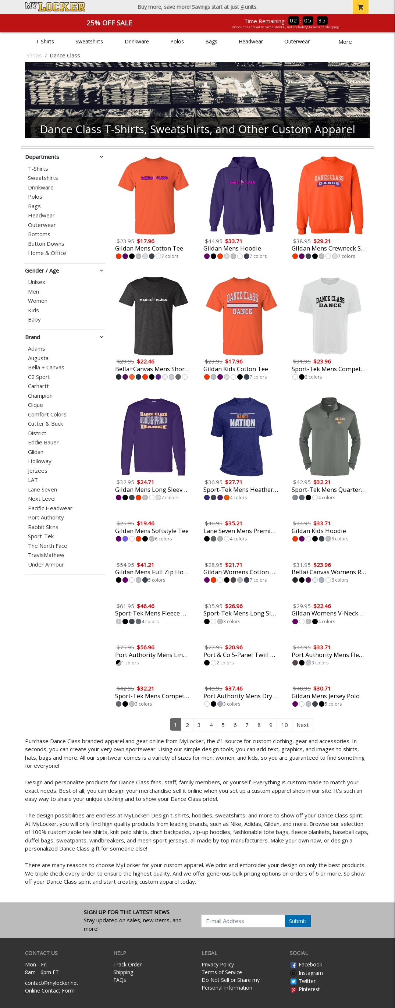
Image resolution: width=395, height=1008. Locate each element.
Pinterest (305, 989)
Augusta (38, 358)
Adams (36, 348)
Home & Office (47, 253)
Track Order (127, 964)
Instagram (306, 972)
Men (33, 291)
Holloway (39, 461)
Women (37, 301)
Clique (35, 405)
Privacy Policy (218, 964)
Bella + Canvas (46, 367)
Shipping (123, 972)
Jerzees (37, 471)
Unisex (36, 282)
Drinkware (137, 41)
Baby (34, 319)
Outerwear (297, 41)
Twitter (303, 980)
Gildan (35, 452)
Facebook (306, 964)
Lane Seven (42, 489)
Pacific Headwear (50, 508)
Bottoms (39, 234)
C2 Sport (39, 377)
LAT (33, 480)
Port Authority (46, 517)
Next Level (42, 499)
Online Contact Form (50, 990)
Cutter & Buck (45, 423)
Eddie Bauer (43, 442)
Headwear (251, 41)
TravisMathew (46, 555)
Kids (33, 310)
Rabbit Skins (43, 527)
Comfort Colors (47, 414)
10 (284, 724)
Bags (211, 41)
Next (302, 724)
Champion (40, 396)
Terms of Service (222, 972)
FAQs (119, 979)
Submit (297, 920)
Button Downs (46, 244)
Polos (177, 41)
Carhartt (38, 386)
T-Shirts (45, 41)
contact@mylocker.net (51, 982)
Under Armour (46, 564)
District (37, 433)
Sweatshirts (89, 41)
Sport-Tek (41, 536)
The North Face (47, 546)
